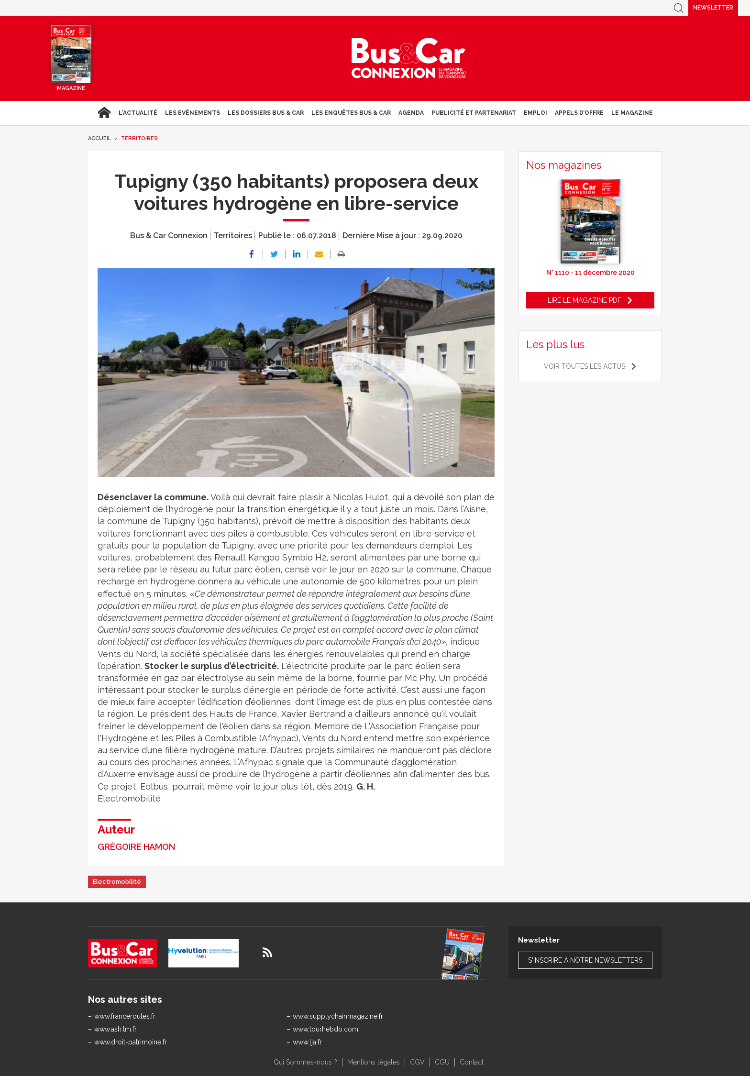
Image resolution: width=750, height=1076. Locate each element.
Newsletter (713, 7)
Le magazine (632, 113)
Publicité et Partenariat (473, 113)
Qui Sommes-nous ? (305, 1062)
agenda (411, 113)
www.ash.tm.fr (115, 1029)
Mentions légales (373, 1062)
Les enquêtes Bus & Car (351, 113)
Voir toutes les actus (584, 366)
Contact (472, 1062)
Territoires (139, 138)
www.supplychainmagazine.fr (338, 1016)
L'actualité (138, 113)
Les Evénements (192, 113)
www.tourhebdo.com (325, 1029)
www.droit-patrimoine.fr (130, 1042)
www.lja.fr (307, 1042)
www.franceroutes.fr (124, 1016)
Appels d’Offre (579, 113)
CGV (417, 1062)
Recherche (679, 8)
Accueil (104, 113)
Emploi (535, 113)
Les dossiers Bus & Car (266, 113)
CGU (442, 1062)
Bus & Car (409, 58)
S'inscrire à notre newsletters (585, 960)
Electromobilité (117, 881)
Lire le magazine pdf (584, 300)
